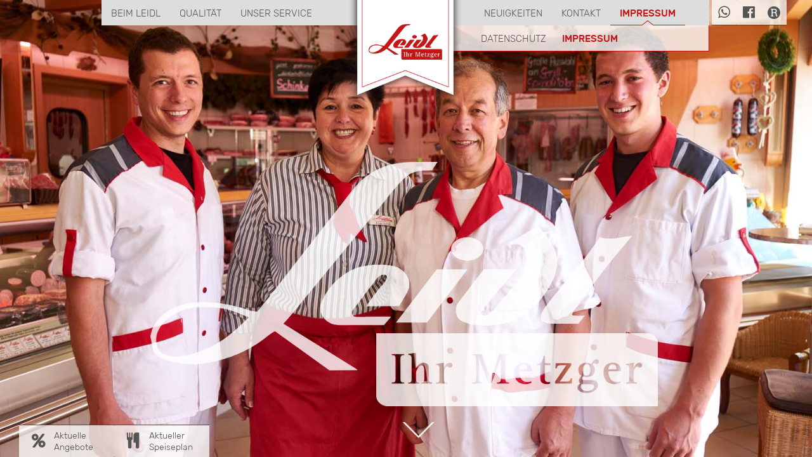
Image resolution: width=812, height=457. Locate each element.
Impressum (648, 13)
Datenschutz (513, 38)
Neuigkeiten (513, 13)
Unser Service (276, 13)
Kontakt (581, 13)
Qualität (200, 13)
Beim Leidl (135, 13)
